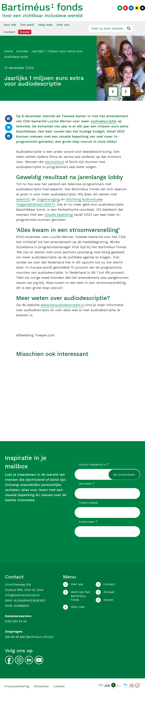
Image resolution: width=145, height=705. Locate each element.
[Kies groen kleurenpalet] (117, 12)
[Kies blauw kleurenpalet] (129, 12)
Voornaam (86, 491)
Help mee (45, 32)
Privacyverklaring (16, 694)
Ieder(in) (23, 207)
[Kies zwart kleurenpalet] (140, 12)
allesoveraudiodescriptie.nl (62, 313)
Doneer (25, 39)
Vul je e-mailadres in (93, 472)
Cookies (59, 694)
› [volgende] (125, 99)
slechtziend (54, 170)
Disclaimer (41, 694)
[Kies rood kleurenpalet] (123, 12)
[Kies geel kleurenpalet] (134, 12)
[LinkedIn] (8, 144)
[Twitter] (8, 135)
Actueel (22, 59)
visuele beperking (58, 222)
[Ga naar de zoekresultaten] (128, 36)
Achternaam (88, 529)
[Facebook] (8, 126)
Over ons (62, 32)
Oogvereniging (48, 207)
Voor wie (10, 32)
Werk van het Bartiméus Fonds (80, 603)
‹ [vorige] (113, 99)
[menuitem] (9, 32)
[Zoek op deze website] (110, 36)
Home (8, 59)
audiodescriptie (103, 129)
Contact (9, 39)
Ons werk (27, 32)
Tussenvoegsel (88, 510)
